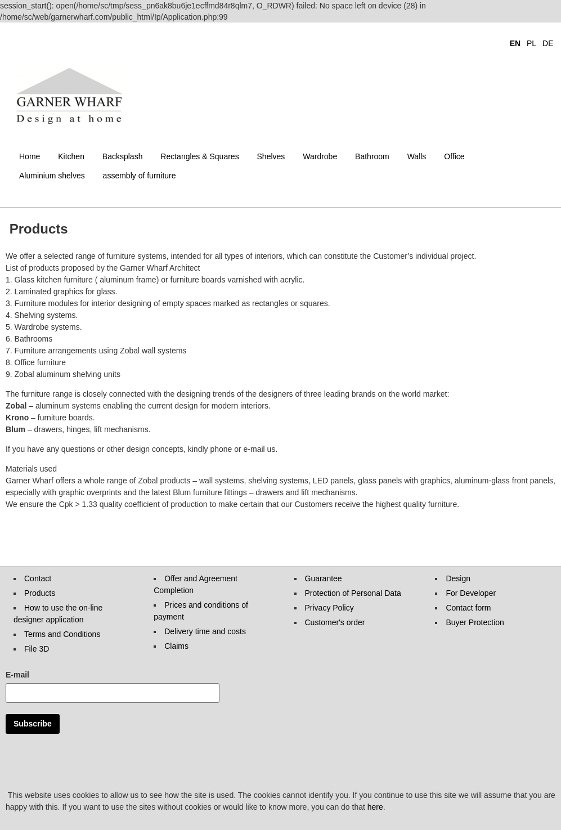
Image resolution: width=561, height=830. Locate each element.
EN (515, 43)
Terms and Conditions (62, 634)
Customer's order (335, 622)
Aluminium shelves (52, 175)
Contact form (468, 607)
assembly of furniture (139, 175)
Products (39, 593)
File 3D (36, 648)
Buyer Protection (475, 622)
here (375, 806)
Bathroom (372, 156)
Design (458, 578)
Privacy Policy (329, 607)
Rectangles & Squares (199, 156)
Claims (176, 645)
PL (531, 43)
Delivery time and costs (205, 631)
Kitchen (71, 156)
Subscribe (33, 723)
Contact (37, 578)
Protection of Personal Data (353, 593)
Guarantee (323, 578)
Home (29, 156)
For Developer (471, 593)
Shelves (271, 156)
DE (547, 43)
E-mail (17, 674)
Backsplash (122, 156)
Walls (417, 156)
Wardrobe (320, 156)
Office (454, 156)
